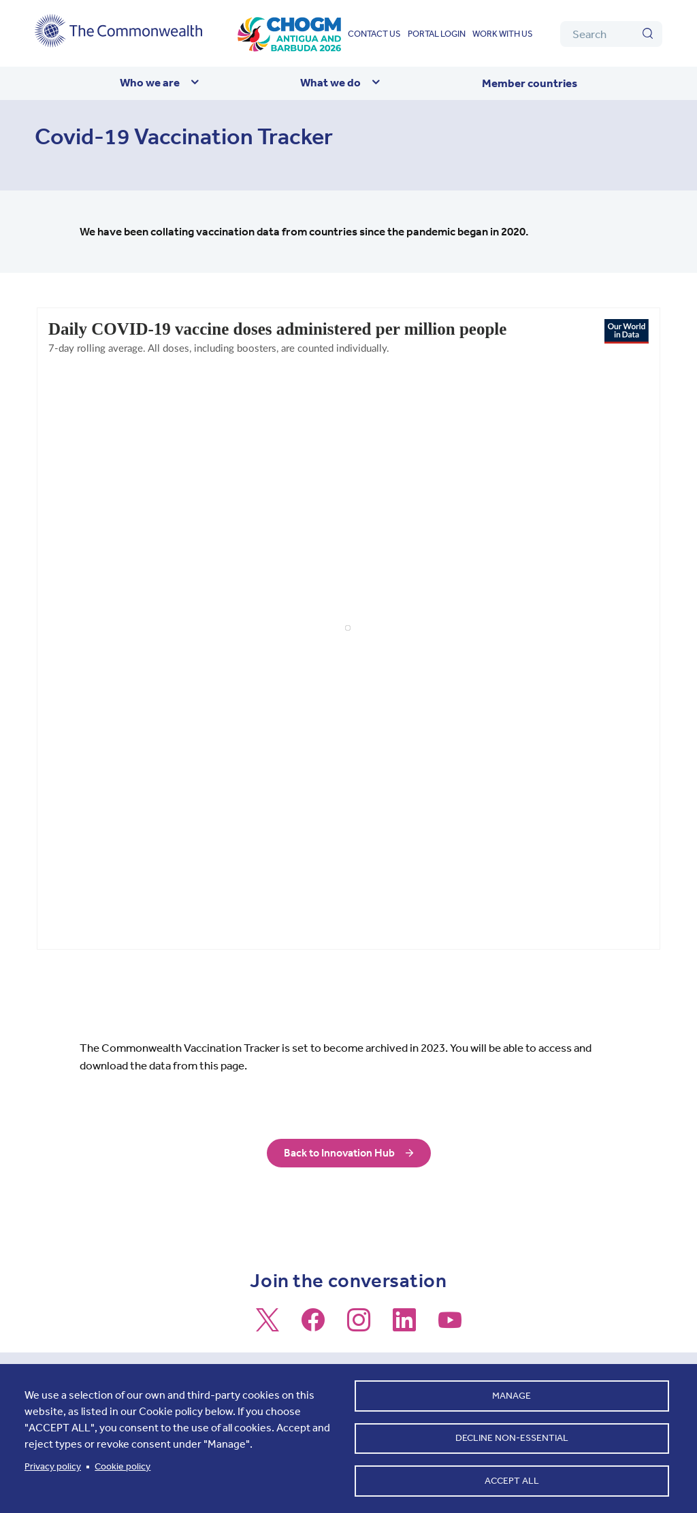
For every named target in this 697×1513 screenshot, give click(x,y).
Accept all (512, 1479)
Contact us (374, 34)
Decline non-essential (511, 1435)
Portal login (437, 34)
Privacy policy (53, 1463)
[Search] (611, 34)
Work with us (502, 34)
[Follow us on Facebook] (313, 1326)
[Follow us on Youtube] (449, 1326)
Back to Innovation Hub (339, 1153)
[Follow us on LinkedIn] (404, 1326)
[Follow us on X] (267, 1326)
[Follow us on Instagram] (358, 1326)
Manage (511, 1391)
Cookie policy (122, 1463)
